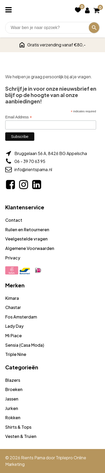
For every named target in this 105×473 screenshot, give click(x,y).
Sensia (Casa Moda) (24, 345)
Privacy (12, 257)
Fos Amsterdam (21, 317)
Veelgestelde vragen (26, 239)
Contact (13, 220)
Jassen (11, 399)
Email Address (18, 117)
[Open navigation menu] (9, 10)
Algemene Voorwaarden (29, 248)
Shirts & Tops (18, 427)
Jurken (11, 408)
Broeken (14, 389)
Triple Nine (15, 354)
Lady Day (14, 326)
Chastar (13, 307)
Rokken (12, 417)
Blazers (12, 380)
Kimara (12, 298)
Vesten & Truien (20, 436)
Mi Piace (13, 335)
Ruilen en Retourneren (27, 229)
